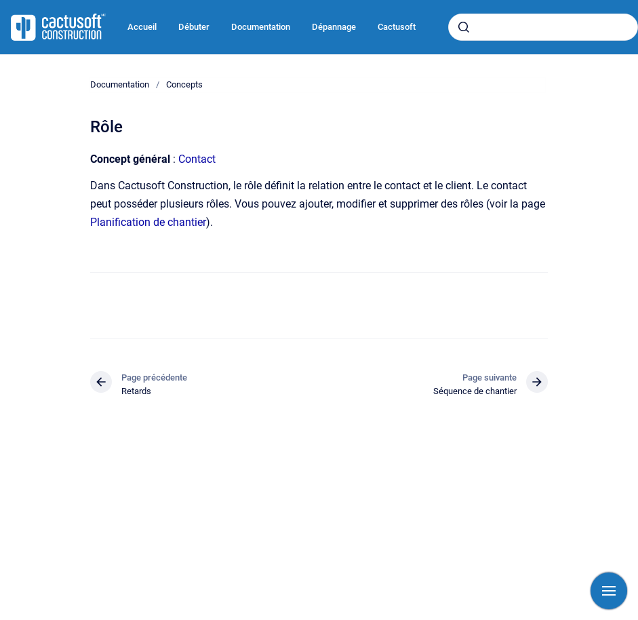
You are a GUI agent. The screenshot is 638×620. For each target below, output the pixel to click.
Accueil (142, 27)
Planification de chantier (148, 222)
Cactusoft (397, 27)
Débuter (194, 27)
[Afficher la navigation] (609, 591)
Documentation (260, 27)
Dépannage (334, 27)
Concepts (184, 84)
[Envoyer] (464, 27)
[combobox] (543, 27)
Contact (197, 159)
